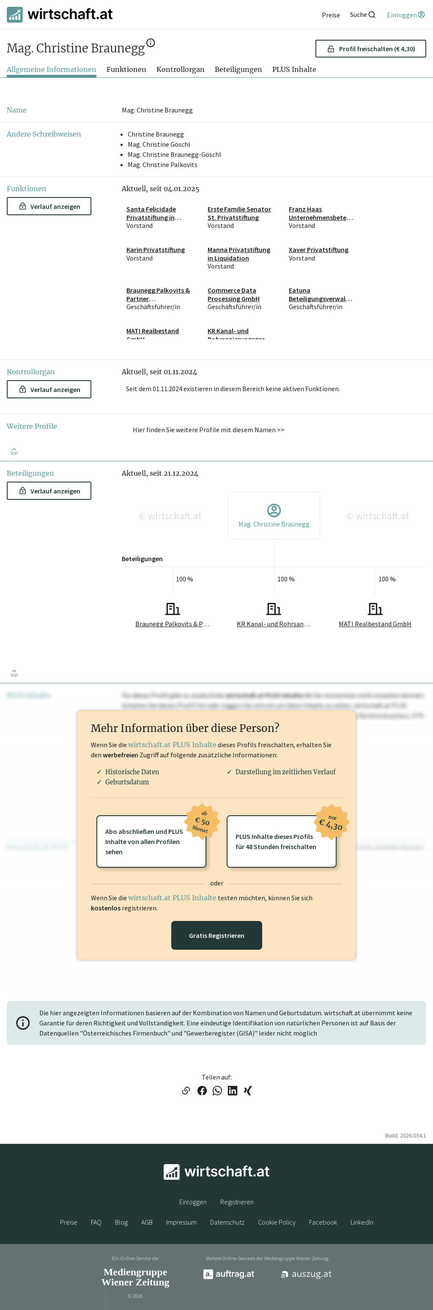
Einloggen (193, 1202)
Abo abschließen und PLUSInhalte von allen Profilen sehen (155, 835)
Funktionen (126, 69)
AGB (147, 1222)
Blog (121, 1222)
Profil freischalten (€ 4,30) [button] (371, 48)
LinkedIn (362, 1222)
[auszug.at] (306, 1277)
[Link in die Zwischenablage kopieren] (186, 1091)
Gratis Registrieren (216, 935)
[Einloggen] (406, 15)
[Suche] (363, 15)
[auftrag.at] (228, 1277)
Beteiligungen (238, 69)
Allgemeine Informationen (51, 69)
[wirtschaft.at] (59, 14)
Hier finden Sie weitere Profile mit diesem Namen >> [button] (209, 429)
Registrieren (237, 1202)
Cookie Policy (277, 1222)
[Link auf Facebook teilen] (202, 1091)
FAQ (96, 1222)
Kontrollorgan (180, 69)
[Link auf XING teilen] (247, 1091)
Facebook (323, 1222)
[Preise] (331, 15)
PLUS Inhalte (294, 69)
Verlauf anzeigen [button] (50, 206)
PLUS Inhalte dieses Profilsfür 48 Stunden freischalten (286, 833)
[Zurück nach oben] (14, 451)
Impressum (181, 1222)
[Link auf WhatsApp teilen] (217, 1091)
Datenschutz (227, 1222)
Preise (68, 1222)
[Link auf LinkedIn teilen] (232, 1091)
